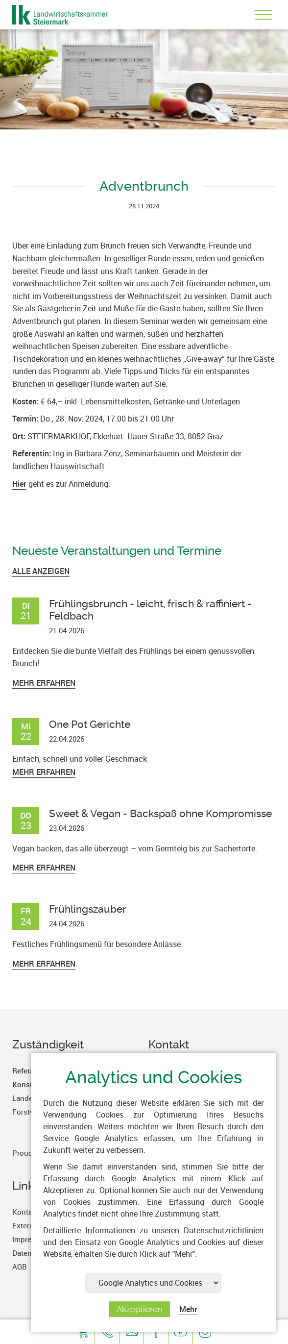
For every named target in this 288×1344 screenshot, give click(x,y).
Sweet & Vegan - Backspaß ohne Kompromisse (160, 813)
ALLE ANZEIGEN (41, 571)
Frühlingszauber (87, 909)
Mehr (188, 1309)
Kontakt (25, 1212)
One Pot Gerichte (89, 724)
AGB (19, 1266)
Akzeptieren (140, 1309)
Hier (19, 483)
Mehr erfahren (43, 682)
